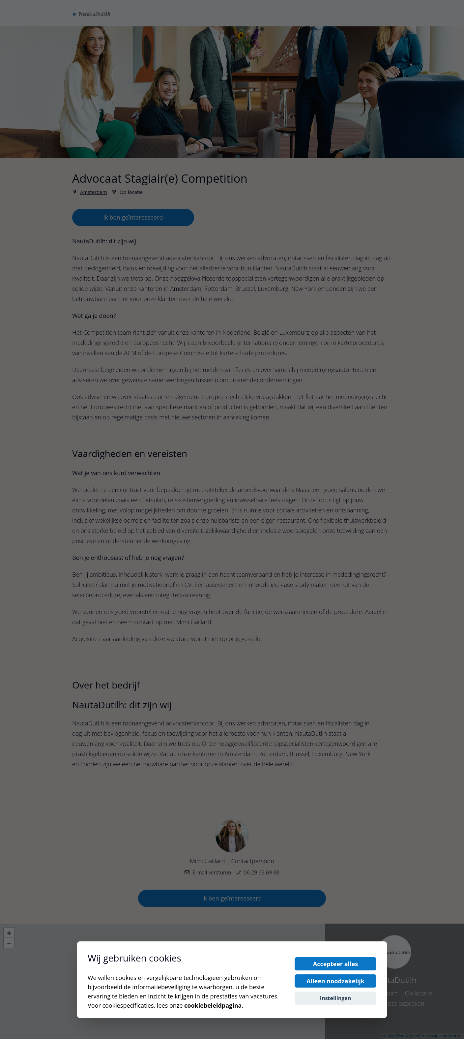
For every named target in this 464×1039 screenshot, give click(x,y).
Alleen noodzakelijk (335, 981)
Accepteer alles (335, 964)
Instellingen (335, 998)
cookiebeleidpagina (213, 1005)
